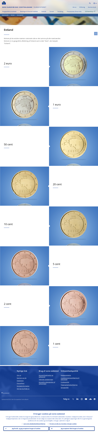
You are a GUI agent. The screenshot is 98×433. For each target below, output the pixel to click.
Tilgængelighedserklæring (69, 385)
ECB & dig (82, 7)
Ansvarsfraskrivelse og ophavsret (46, 376)
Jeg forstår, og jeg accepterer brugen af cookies (26, 428)
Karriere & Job (92, 7)
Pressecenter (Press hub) (74, 11)
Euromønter (20, 15)
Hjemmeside (5, 15)
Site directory (6, 393)
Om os (74, 7)
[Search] (81, 3)
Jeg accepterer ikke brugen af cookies (72, 428)
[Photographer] (37, 119)
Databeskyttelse (66, 375)
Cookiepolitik (65, 382)
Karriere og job (21, 378)
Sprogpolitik (64, 388)
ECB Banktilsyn (90, 11)
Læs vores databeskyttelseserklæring (34, 423)
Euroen (52, 11)
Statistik (43, 11)
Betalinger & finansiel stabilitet (29, 11)
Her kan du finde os (23, 389)
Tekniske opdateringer (46, 379)
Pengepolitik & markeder (9, 11)
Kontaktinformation (23, 386)
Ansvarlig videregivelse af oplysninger (47, 383)
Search (90, 3)
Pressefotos (20, 383)
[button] (92, 3)
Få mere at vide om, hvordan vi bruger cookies (63, 423)
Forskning (60, 11)
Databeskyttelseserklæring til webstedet (70, 378)
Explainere (20, 381)
